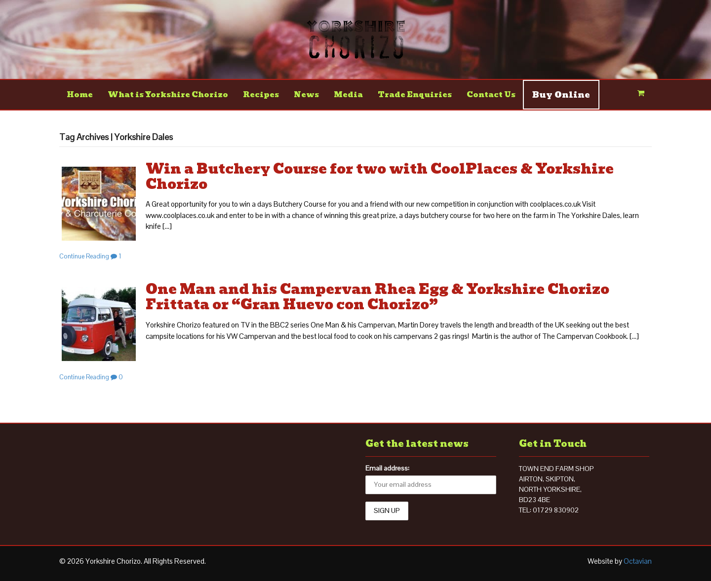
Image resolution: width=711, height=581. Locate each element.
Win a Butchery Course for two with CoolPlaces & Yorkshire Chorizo (380, 176)
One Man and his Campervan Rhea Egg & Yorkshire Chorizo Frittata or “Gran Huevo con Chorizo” (377, 297)
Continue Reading (84, 256)
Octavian (638, 561)
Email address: (387, 468)
